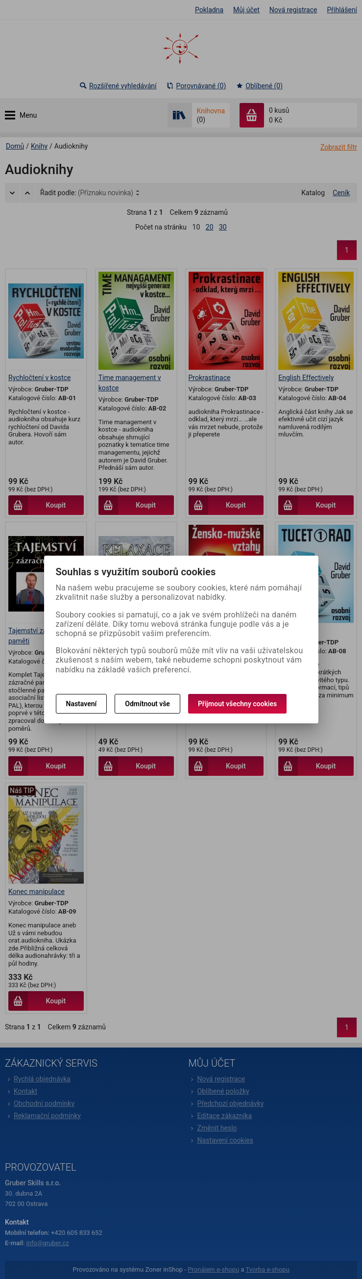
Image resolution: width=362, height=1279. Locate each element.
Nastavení (81, 704)
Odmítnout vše (147, 704)
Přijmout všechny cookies (237, 704)
